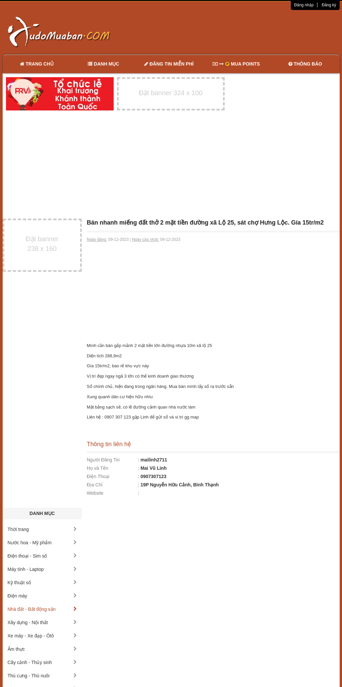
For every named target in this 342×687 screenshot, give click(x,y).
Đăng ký (329, 5)
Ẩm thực (42, 649)
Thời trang (42, 529)
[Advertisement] (241, 32)
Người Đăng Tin (103, 459)
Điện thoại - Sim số (42, 556)
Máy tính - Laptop (42, 569)
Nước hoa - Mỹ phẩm (42, 542)
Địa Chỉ (95, 484)
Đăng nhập (304, 5)
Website (95, 493)
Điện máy (42, 596)
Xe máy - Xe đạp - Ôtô (42, 635)
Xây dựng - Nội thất (42, 622)
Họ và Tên (97, 468)
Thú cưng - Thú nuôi (42, 675)
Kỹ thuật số (42, 582)
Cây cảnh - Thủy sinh (42, 662)
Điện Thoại (98, 476)
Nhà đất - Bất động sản (42, 609)
